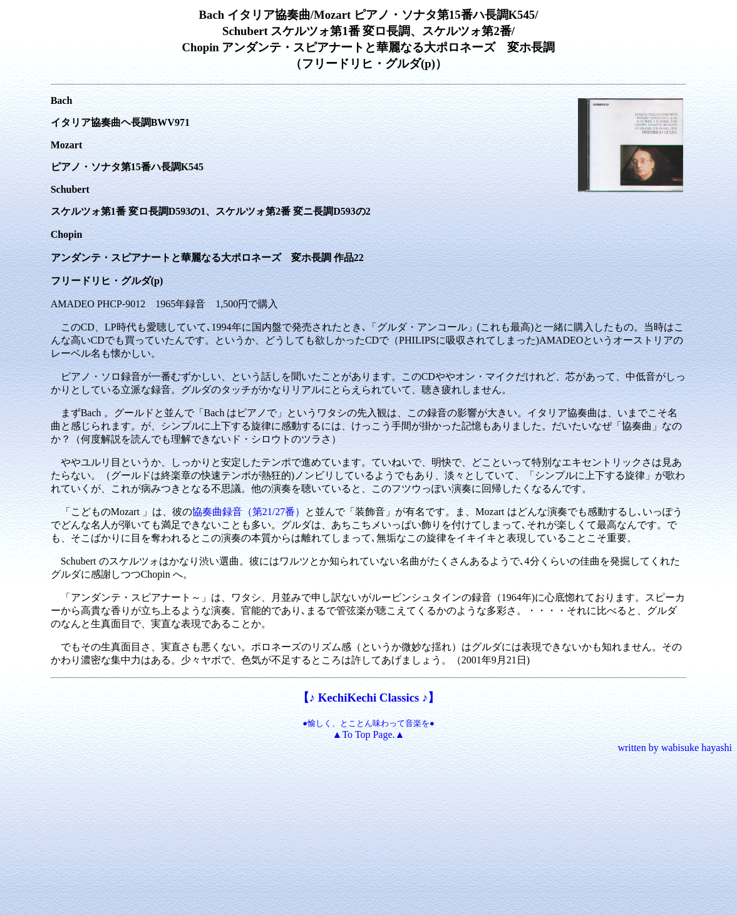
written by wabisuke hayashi (674, 747)
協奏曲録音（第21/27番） (248, 511)
